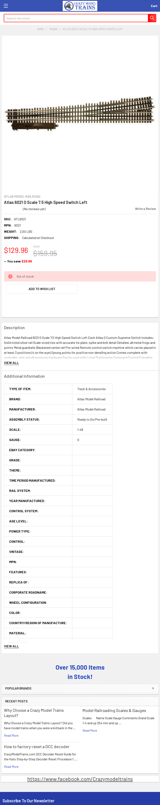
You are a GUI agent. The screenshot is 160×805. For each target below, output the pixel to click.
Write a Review (145, 209)
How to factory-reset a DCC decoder (36, 746)
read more (11, 735)
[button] (42, 289)
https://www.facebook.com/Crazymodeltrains (80, 779)
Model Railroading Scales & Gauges (114, 710)
